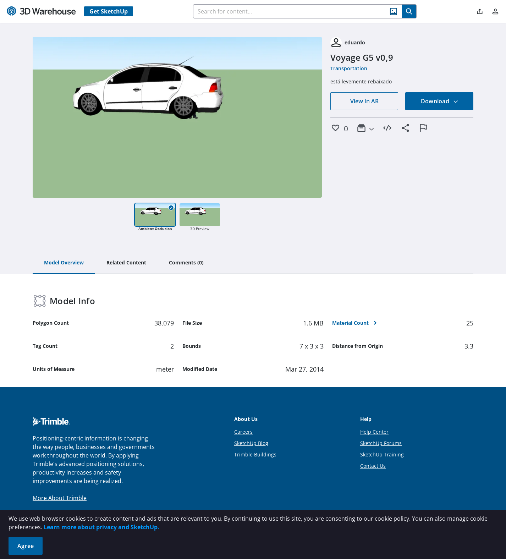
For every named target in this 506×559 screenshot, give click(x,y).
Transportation (348, 68)
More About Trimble (60, 498)
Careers (243, 431)
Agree (25, 546)
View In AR (364, 101)
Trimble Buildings (255, 454)
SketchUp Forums (381, 443)
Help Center (374, 431)
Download (439, 101)
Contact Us (373, 465)
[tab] (64, 263)
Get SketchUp (108, 11)
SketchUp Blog (251, 443)
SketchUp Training (382, 454)
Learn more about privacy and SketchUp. (101, 527)
